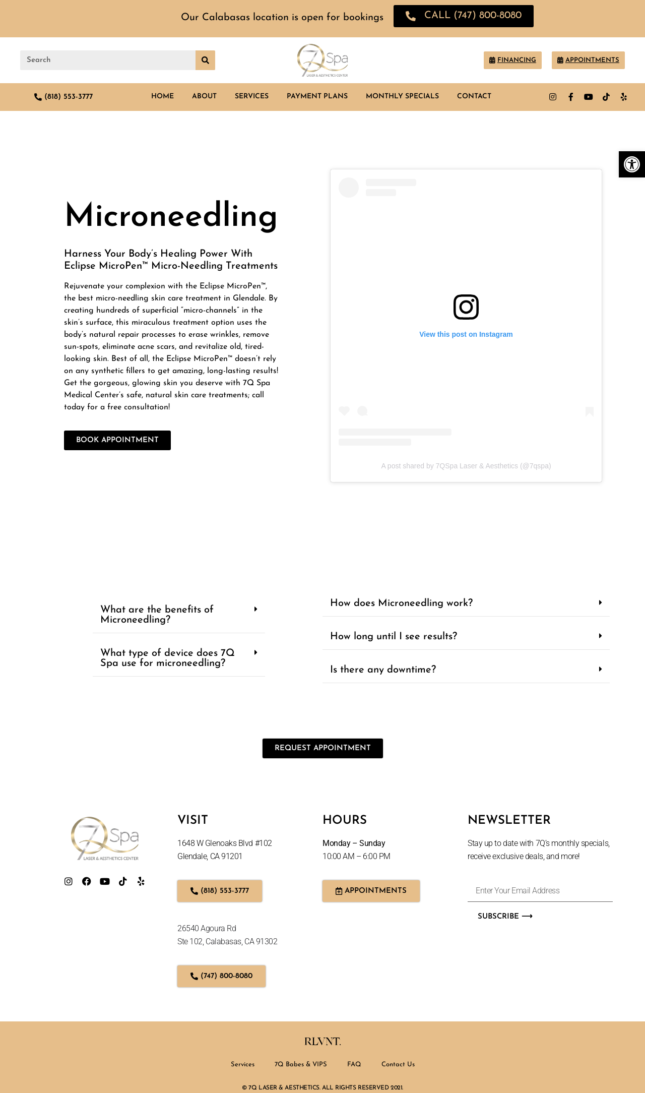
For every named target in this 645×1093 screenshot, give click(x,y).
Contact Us (398, 1064)
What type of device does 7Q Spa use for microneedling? (167, 658)
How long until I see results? (393, 637)
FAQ (354, 1064)
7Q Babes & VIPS (301, 1064)
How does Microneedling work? (401, 603)
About (204, 96)
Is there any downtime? (383, 670)
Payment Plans (317, 96)
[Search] (205, 60)
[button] (179, 615)
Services (252, 96)
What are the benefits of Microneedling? (157, 615)
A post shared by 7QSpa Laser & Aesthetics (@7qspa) (466, 466)
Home (162, 96)
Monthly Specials (402, 96)
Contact (474, 96)
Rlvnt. (322, 1041)
